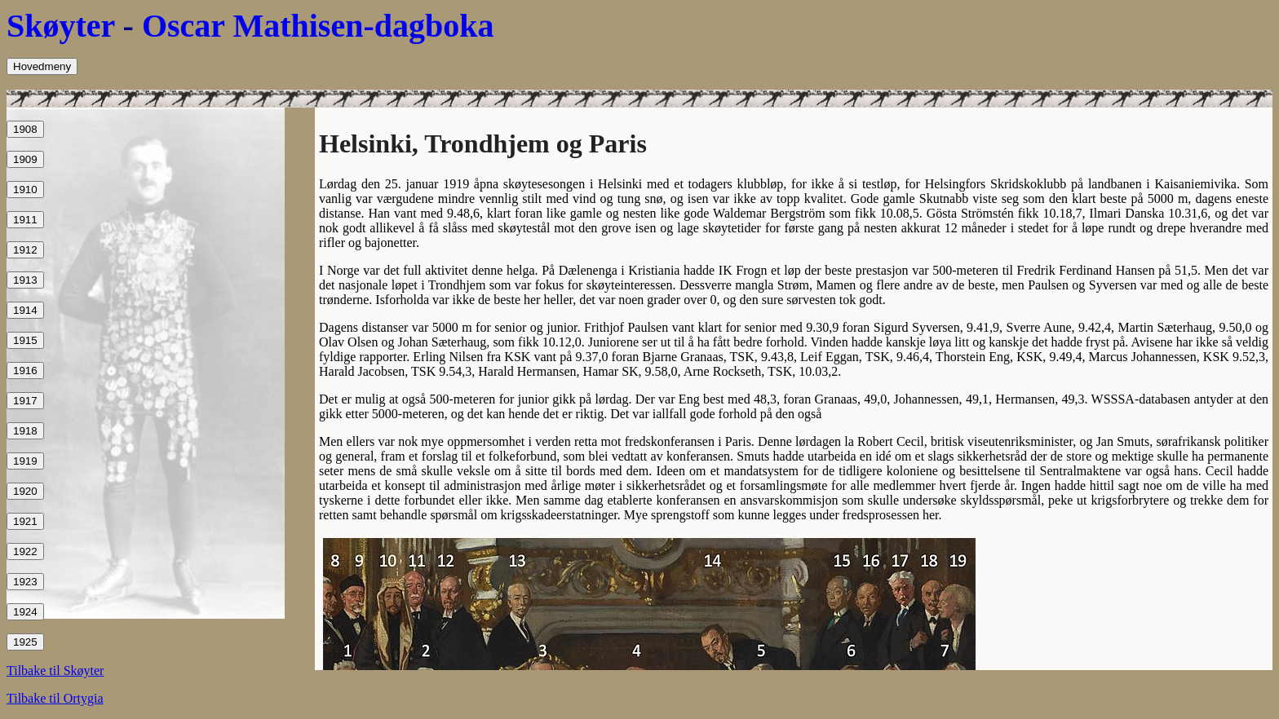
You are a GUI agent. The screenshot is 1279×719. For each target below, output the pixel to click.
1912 (25, 250)
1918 (25, 431)
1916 (25, 370)
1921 (25, 521)
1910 (25, 189)
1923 (25, 582)
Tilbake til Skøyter (55, 670)
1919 (25, 461)
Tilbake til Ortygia (55, 698)
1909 (25, 159)
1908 (25, 129)
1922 (25, 551)
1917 (25, 401)
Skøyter (61, 25)
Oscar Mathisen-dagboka (318, 25)
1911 (25, 220)
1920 (25, 491)
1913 (25, 280)
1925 (25, 642)
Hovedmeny (42, 66)
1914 (25, 310)
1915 (25, 340)
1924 (25, 612)
